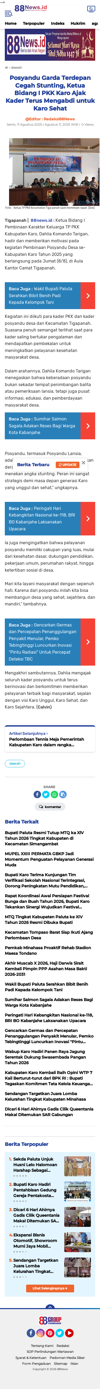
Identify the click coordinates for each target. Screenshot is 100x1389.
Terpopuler (34, 23)
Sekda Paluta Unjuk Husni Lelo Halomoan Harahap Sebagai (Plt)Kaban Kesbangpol (36, 1165)
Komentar (50, 806)
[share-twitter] (46, 794)
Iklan (74, 1364)
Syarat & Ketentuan (30, 1358)
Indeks (57, 23)
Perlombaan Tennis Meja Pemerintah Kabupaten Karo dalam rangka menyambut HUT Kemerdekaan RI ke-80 (48, 742)
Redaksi (63, 1346)
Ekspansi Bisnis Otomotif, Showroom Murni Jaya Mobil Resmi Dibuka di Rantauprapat (35, 1240)
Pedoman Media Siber (67, 1358)
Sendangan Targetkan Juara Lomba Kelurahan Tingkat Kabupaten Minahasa (35, 1266)
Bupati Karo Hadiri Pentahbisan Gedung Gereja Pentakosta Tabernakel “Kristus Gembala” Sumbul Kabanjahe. (34, 1190)
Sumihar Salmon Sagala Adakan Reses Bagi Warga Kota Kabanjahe (42, 425)
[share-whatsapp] (54, 794)
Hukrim (78, 23)
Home (11, 23)
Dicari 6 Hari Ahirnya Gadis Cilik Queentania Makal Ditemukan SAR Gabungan (36, 1215)
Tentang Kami (42, 1346)
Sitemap (60, 1364)
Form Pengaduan (36, 1364)
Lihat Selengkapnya (50, 1288)
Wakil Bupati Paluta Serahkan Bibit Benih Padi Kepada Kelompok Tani (40, 295)
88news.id (41, 220)
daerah (15, 763)
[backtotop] (50, 1309)
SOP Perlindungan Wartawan (50, 1352)
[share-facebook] (37, 794)
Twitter (62, 1335)
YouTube (73, 1335)
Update (67, 465)
